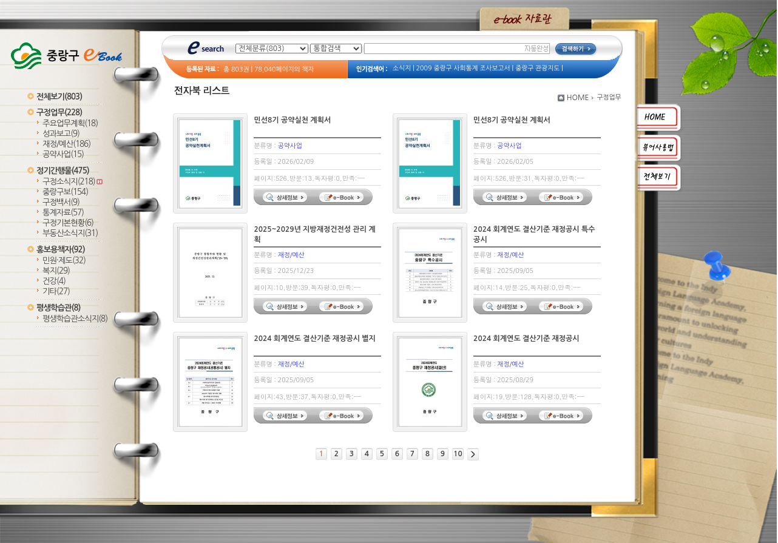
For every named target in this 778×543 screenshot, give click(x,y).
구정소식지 (72, 182)
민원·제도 (64, 261)
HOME (578, 97)
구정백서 (60, 202)
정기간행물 (62, 171)
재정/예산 (66, 144)
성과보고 (60, 134)
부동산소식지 (70, 233)
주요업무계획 (70, 123)
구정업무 (59, 112)
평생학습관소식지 (74, 319)
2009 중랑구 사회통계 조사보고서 (463, 68)
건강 (54, 281)
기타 (56, 291)
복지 (56, 271)
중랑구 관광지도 (537, 68)
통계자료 (63, 213)
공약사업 (63, 154)
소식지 (402, 68)
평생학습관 (58, 308)
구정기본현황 (67, 223)
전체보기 (59, 97)
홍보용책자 (60, 250)
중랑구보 (65, 192)
